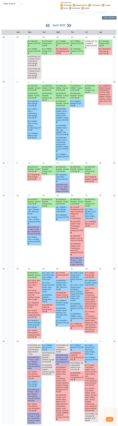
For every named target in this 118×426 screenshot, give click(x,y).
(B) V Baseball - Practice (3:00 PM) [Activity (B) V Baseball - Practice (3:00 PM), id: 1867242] (47, 43)
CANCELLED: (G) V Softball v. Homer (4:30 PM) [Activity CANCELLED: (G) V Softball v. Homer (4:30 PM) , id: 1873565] (91, 44)
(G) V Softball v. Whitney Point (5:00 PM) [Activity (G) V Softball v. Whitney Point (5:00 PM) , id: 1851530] (33, 135)
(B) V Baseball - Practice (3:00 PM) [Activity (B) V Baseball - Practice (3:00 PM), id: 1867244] (34, 43)
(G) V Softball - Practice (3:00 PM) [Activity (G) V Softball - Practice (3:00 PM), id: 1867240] (47, 51)
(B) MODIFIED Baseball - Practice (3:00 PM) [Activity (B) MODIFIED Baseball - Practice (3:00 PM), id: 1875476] (34, 88)
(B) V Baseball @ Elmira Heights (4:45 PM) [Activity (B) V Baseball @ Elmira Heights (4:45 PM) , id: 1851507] (34, 177)
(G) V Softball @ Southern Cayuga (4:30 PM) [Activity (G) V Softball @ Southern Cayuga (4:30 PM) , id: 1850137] (91, 179)
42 (4, 195)
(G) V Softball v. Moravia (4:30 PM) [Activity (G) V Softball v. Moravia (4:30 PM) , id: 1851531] (62, 156)
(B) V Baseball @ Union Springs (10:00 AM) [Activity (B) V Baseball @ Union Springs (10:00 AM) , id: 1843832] (105, 51)
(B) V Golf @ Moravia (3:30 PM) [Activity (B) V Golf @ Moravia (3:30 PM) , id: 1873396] (62, 275)
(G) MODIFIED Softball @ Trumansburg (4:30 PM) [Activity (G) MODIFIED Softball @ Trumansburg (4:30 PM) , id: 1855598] (77, 356)
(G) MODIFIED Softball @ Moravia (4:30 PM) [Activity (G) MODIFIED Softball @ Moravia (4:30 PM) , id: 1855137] (47, 308)
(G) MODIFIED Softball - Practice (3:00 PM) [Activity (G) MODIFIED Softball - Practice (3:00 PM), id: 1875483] (48, 88)
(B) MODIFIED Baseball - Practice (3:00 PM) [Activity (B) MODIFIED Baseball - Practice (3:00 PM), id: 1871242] (34, 202)
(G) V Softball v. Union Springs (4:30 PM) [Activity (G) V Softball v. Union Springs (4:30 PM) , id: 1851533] (61, 209)
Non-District (76, 8)
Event (66, 8)
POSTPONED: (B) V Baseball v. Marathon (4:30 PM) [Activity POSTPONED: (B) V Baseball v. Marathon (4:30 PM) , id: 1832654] (62, 348)
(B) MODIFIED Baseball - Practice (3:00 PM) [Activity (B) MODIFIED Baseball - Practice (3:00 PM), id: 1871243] (47, 203)
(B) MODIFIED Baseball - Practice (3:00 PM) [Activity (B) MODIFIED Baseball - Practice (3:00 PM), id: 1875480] (76, 96)
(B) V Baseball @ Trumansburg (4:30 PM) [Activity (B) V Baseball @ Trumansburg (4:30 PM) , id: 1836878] (62, 51)
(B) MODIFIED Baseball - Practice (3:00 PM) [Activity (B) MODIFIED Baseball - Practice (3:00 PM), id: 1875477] (62, 103)
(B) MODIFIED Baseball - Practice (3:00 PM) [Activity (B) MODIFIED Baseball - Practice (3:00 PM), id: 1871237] (90, 170)
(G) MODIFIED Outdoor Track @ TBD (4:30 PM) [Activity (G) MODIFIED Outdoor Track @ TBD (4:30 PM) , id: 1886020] (62, 295)
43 (4, 269)
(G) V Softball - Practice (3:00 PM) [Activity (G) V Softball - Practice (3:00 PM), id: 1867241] (76, 43)
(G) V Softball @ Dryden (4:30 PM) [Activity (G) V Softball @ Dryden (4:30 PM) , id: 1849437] (76, 326)
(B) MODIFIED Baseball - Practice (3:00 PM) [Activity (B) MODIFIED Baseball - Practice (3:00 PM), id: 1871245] (76, 202)
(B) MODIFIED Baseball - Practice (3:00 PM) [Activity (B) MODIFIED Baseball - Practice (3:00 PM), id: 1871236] (90, 89)
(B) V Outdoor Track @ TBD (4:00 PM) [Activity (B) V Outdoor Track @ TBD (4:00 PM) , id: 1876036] (89, 275)
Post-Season (96, 5)
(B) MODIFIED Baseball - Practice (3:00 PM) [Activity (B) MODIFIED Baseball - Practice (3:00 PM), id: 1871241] (34, 169)
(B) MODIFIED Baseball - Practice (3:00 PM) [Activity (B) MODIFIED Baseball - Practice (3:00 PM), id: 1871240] (47, 170)
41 (4, 163)
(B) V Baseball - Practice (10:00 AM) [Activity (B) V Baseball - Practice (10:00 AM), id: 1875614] (104, 43)
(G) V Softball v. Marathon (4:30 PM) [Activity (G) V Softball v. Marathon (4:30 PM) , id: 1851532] (75, 103)
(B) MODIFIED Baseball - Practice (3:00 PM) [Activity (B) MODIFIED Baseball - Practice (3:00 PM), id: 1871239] (62, 169)
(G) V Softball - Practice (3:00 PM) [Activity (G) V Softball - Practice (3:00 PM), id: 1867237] (34, 51)
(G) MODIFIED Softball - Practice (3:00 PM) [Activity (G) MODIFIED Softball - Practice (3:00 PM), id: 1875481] (34, 96)
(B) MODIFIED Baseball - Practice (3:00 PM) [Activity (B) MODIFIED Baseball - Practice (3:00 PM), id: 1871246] (90, 203)
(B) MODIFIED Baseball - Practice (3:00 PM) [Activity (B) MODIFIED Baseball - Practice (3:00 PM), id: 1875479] (47, 97)
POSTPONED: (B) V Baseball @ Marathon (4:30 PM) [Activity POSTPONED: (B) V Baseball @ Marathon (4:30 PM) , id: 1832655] (91, 417)
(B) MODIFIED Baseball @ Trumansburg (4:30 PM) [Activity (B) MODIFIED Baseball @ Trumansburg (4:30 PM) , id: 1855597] (77, 376)
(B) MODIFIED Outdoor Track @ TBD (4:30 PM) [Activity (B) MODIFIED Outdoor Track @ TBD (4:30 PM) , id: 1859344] (76, 238)
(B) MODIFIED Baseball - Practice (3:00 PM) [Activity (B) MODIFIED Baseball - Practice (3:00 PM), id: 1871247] (34, 275)
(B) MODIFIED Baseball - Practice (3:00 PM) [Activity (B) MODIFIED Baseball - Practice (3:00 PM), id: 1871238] (76, 169)
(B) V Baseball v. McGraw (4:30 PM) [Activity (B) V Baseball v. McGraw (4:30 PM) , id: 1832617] (62, 322)
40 (4, 82)
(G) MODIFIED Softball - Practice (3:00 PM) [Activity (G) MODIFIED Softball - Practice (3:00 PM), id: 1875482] (62, 88)
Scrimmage (68, 5)
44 (4, 341)
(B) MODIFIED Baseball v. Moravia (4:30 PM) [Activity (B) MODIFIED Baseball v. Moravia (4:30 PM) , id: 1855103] (47, 298)
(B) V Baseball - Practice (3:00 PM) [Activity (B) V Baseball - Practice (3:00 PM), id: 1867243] (76, 51)
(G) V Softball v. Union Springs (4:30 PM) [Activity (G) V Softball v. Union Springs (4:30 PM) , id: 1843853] (33, 384)
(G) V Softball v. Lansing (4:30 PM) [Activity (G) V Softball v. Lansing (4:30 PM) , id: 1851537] (91, 359)
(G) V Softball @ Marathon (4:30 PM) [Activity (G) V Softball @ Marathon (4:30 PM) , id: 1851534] (33, 305)
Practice (108, 5)
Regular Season (81, 5)
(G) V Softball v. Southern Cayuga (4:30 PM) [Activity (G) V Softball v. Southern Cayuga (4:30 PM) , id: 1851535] (62, 303)
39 (4, 37)
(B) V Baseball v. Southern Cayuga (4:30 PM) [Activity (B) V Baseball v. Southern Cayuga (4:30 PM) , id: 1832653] (91, 283)
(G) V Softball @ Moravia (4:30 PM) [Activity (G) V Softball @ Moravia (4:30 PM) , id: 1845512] (90, 224)
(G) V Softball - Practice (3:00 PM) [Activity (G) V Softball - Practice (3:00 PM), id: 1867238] (62, 43)
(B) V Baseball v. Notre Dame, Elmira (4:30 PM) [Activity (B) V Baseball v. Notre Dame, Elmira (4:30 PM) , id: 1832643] (62, 178)
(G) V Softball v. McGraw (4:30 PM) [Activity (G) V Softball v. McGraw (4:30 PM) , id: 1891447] (76, 347)
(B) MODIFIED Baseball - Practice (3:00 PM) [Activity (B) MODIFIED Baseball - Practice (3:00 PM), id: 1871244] (62, 202)
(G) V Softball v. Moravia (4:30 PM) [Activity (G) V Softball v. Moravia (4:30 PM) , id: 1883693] (47, 347)
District (87, 8)
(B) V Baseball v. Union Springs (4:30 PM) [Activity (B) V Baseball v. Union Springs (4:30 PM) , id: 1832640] (33, 103)
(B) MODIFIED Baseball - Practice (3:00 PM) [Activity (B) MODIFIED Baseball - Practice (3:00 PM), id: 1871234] (62, 96)
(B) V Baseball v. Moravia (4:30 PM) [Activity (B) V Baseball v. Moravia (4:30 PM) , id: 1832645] (62, 217)
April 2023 (59, 25)
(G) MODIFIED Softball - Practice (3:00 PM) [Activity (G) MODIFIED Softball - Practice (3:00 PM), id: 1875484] (76, 88)
